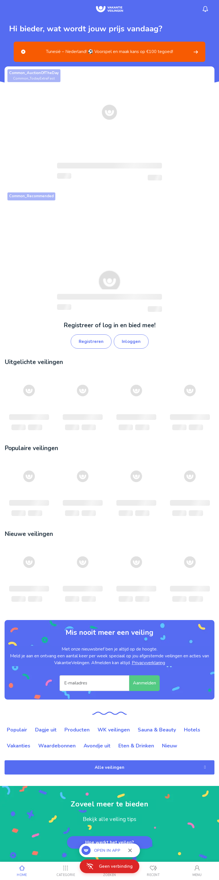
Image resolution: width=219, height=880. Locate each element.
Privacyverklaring (148, 663)
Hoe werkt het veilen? (109, 842)
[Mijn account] (197, 871)
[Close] (23, 51)
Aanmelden (144, 683)
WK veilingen (114, 729)
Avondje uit (97, 745)
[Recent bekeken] (153, 871)
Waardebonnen (57, 745)
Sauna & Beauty (157, 729)
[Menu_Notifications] (205, 9)
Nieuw (169, 745)
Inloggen (131, 341)
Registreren (91, 341)
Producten (77, 729)
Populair (17, 729)
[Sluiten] (130, 850)
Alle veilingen (151, 767)
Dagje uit (45, 729)
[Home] (22, 871)
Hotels (192, 729)
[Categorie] (66, 871)
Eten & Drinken (136, 745)
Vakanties (18, 745)
